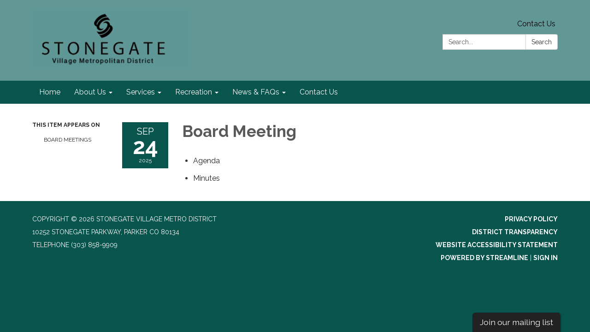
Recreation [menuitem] (193, 92)
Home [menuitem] (49, 92)
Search (541, 42)
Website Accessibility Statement (497, 245)
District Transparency (515, 232)
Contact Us (536, 23)
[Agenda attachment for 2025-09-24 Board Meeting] (206, 160)
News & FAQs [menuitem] (255, 92)
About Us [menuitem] (90, 92)
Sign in (545, 257)
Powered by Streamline (484, 257)
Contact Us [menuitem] (319, 92)
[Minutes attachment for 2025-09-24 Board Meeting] (206, 178)
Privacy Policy (531, 219)
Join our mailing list (516, 322)
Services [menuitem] (140, 92)
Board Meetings (67, 139)
